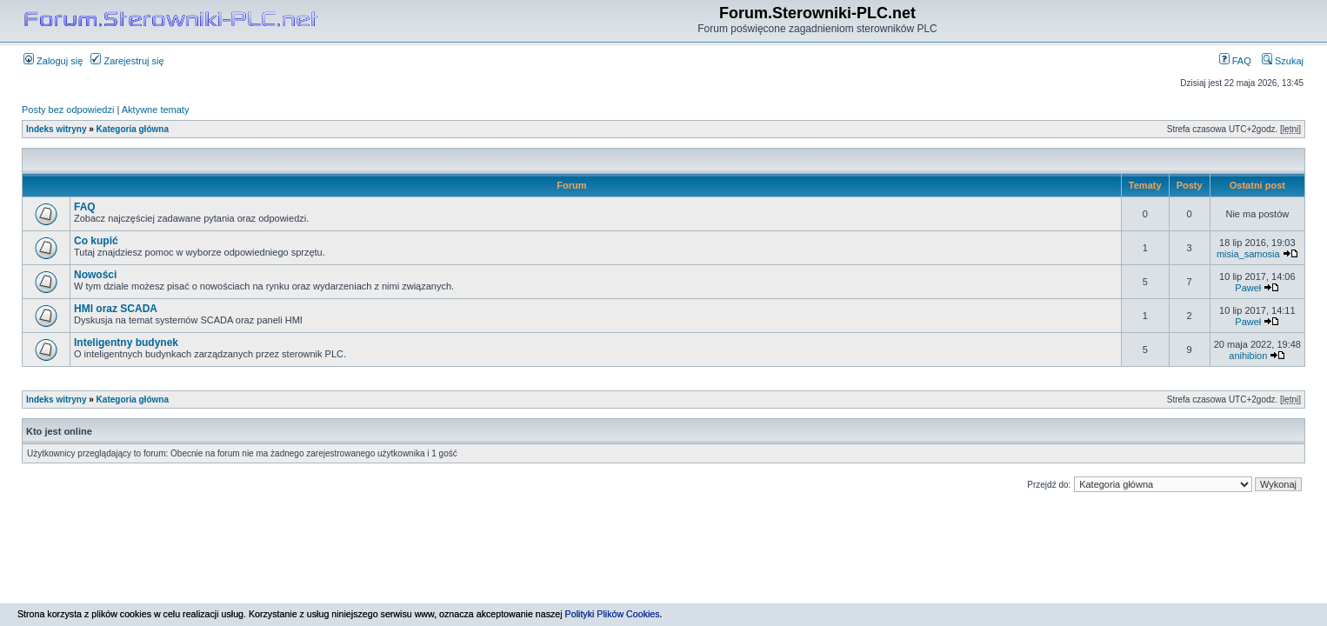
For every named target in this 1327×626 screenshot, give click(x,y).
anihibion (1248, 355)
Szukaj (1283, 61)
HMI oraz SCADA (115, 309)
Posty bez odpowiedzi (68, 109)
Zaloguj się (53, 61)
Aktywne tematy (156, 109)
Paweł (1248, 288)
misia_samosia (1248, 254)
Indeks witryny (56, 129)
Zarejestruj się (126, 61)
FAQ (1235, 61)
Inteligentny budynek (126, 342)
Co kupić (96, 241)
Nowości (95, 275)
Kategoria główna (133, 129)
